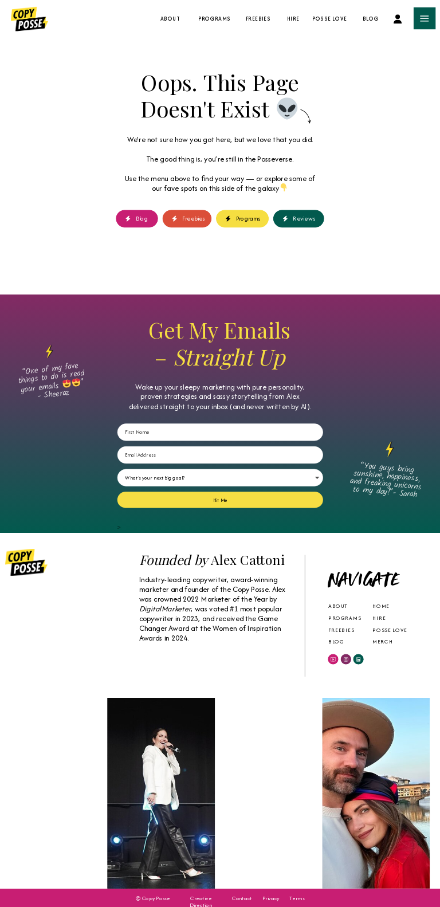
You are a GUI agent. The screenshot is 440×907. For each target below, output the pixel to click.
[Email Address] (220, 455)
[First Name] (220, 432)
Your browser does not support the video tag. (54, 793)
